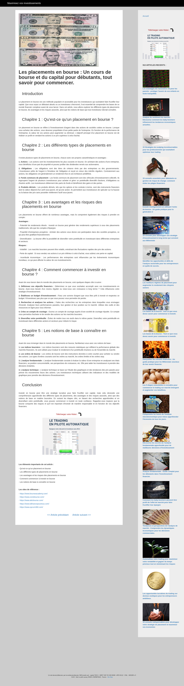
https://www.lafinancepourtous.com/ (34, 504)
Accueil (146, 16)
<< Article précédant (58, 515)
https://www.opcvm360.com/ (31, 507)
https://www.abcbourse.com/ (31, 500)
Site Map (110, 677)
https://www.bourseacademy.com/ (34, 494)
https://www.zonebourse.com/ (32, 497)
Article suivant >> (81, 515)
